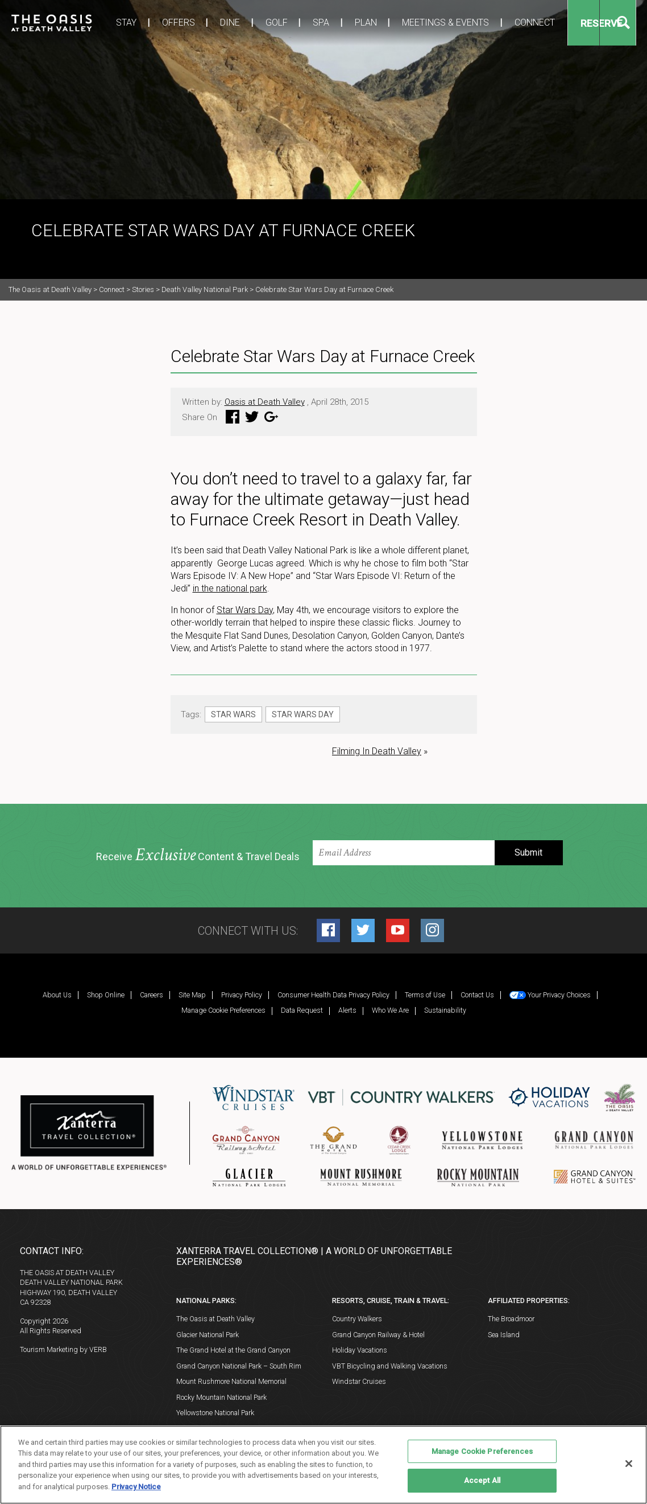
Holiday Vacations (359, 1350)
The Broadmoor (511, 1318)
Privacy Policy (241, 995)
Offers (164, 22)
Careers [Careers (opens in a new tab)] (151, 995)
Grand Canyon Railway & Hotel (378, 1334)
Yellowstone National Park (215, 1412)
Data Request (302, 1010)
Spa (293, 22)
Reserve (561, 23)
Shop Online (106, 995)
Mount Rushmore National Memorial (231, 1381)
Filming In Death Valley (376, 751)
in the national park (230, 588)
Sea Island (504, 1334)
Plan (333, 22)
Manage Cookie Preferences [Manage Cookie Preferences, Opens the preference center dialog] (482, 1451)
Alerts (347, 1010)
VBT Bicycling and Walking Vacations (389, 1366)
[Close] (628, 1463)
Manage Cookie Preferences (223, 1010)
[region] (323, 1464)
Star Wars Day (245, 610)
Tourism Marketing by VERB (63, 1349)
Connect (492, 22)
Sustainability (445, 1010)
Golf (253, 22)
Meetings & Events (407, 22)
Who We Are (390, 1010)
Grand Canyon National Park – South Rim (238, 1366)
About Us (57, 995)
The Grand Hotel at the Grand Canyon (233, 1350)
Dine (212, 22)
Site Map (192, 995)
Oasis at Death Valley (265, 402)
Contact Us (477, 995)
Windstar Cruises (359, 1381)
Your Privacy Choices (550, 995)
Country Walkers (357, 1318)
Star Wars (233, 714)
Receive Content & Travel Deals (198, 855)
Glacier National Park (207, 1334)
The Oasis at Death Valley (215, 1318)
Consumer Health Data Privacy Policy (333, 995)
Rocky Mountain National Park (221, 1397)
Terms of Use (425, 995)
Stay (117, 22)
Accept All (482, 1480)
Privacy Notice (136, 1486)
